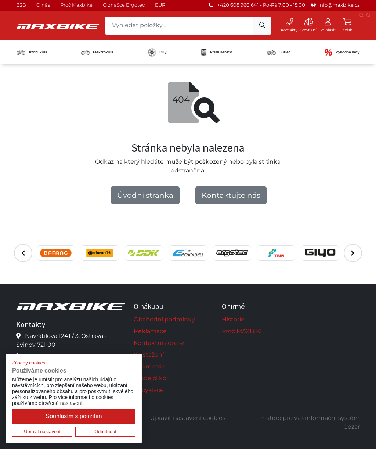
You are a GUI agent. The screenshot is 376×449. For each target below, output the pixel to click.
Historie (233, 319)
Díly (157, 52)
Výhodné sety (341, 52)
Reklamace (150, 331)
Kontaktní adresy (159, 342)
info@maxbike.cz (339, 5)
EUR (160, 5)
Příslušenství (216, 52)
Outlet (278, 52)
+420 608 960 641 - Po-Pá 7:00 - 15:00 (261, 5)
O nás (43, 5)
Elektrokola (97, 52)
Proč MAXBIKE (243, 331)
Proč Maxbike (76, 5)
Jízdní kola (32, 52)
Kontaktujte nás (231, 195)
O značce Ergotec (124, 5)
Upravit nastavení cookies (187, 417)
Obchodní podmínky (164, 319)
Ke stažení (149, 354)
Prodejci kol (151, 378)
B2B (21, 5)
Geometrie (149, 366)
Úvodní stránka (145, 195)
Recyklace (149, 389)
